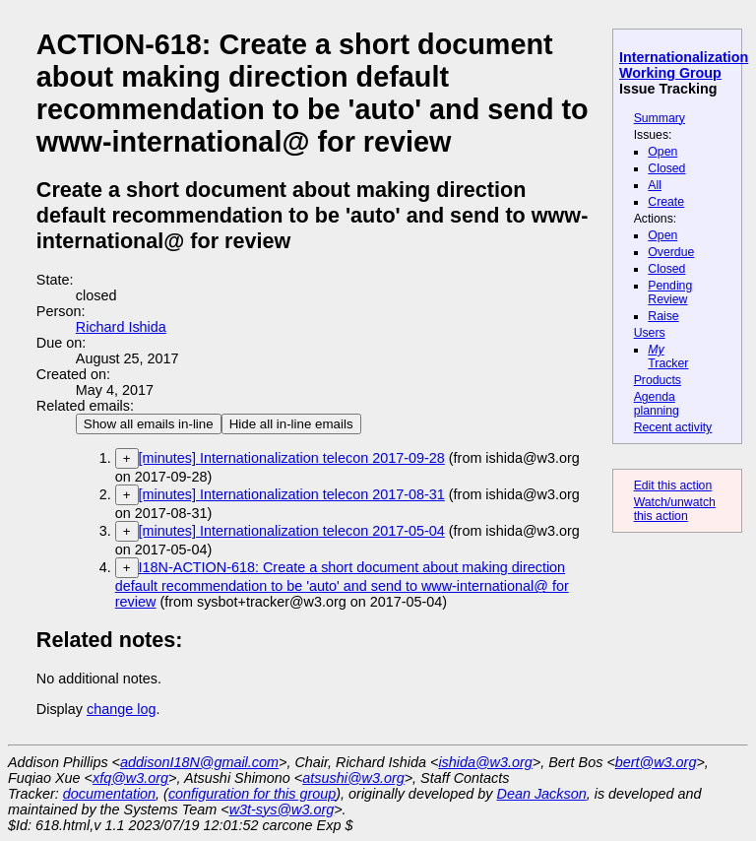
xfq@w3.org (130, 778)
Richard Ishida (121, 327)
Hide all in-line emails (291, 424)
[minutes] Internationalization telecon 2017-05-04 (292, 531)
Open (662, 152)
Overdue (671, 252)
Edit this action (673, 485)
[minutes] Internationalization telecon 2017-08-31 (292, 494)
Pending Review (670, 292)
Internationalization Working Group (683, 65)
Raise (663, 316)
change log (121, 709)
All (655, 185)
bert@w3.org (656, 762)
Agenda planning (656, 404)
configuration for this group (252, 794)
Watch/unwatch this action (675, 509)
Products (657, 380)
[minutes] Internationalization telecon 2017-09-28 (292, 458)
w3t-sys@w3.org (282, 809)
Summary (659, 118)
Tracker (668, 356)
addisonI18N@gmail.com (199, 762)
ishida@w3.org (485, 762)
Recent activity (673, 427)
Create (666, 202)
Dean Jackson (542, 794)
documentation (109, 794)
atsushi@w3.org (353, 778)
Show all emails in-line (149, 424)
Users (649, 333)
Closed (666, 168)
